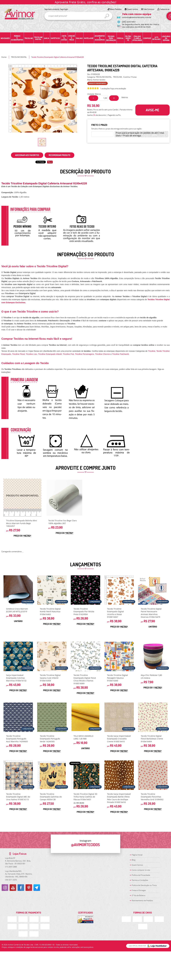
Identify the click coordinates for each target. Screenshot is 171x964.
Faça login (64, 9)
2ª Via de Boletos (138, 895)
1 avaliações (105, 88)
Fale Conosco (148, 9)
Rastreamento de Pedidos (142, 900)
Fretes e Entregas (139, 890)
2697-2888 (11, 867)
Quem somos (132, 9)
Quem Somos (137, 865)
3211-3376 (11, 880)
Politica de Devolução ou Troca (144, 885)
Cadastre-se (164, 9)
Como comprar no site (141, 870)
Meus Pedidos (115, 9)
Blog (133, 860)
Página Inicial (137, 855)
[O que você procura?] (107, 16)
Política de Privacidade (141, 875)
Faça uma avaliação (118, 88)
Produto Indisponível (22, 498)
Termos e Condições (140, 880)
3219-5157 (128, 22)
